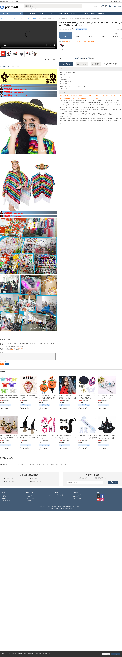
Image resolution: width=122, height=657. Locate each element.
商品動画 (95, 6)
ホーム (2, 18)
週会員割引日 (76, 496)
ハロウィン (26, 18)
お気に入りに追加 (110, 64)
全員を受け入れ (115, 654)
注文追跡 (27, 496)
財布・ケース (42, 13)
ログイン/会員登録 (116, 6)
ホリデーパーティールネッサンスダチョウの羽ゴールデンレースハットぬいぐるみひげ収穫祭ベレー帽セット (38, 464)
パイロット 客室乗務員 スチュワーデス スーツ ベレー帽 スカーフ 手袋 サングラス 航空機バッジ (87, 397)
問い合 (116, 36)
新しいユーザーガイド (31, 495)
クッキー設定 (106, 654)
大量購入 (95, 64)
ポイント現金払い (77, 495)
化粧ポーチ (42, 9)
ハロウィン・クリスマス (13, 18)
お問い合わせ (118, 1)
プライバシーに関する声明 (56, 495)
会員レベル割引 (77, 498)
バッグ (52, 13)
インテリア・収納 (62, 13)
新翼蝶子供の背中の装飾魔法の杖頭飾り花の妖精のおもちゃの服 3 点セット (9, 397)
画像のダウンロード (51, 59)
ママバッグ (26, 9)
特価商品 (101, 13)
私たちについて (6, 495)
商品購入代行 (28, 500)
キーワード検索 (6, 500)
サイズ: (61, 50)
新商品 (93, 13)
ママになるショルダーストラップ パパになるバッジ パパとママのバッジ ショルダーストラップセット (87, 437)
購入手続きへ (67, 64)
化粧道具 (34, 18)
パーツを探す (31, 13)
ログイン (20, 348)
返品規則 (51, 496)
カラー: (77, 41)
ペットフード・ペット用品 (79, 13)
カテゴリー (5, 13)
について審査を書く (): (27, 344)
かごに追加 (81, 64)
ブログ (111, 1)
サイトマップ (5, 498)
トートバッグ (34, 9)
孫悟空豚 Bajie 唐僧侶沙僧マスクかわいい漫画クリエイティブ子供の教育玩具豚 (29, 397)
